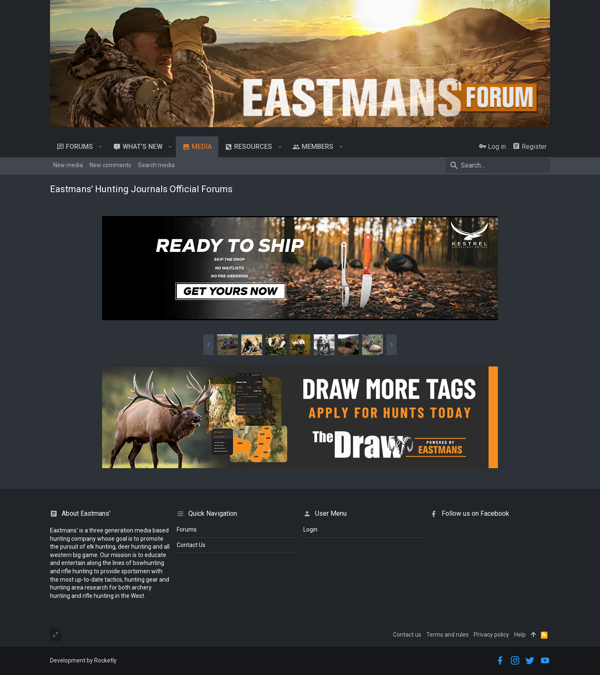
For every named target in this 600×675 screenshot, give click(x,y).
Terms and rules (447, 634)
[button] (101, 147)
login (310, 529)
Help (520, 634)
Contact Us (191, 545)
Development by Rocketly (83, 660)
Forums (187, 529)
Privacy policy (491, 634)
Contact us (407, 634)
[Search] (498, 165)
